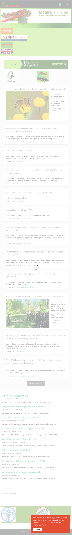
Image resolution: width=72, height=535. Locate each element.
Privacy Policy (41, 525)
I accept (37, 529)
